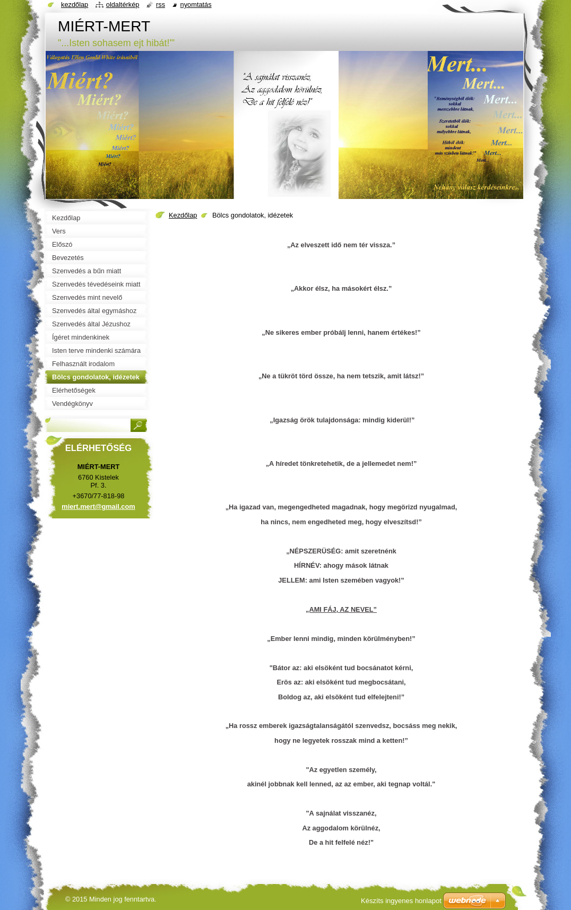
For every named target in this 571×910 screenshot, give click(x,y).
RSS (160, 4)
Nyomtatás (196, 4)
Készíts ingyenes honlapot (401, 901)
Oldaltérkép (123, 4)
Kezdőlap (183, 215)
